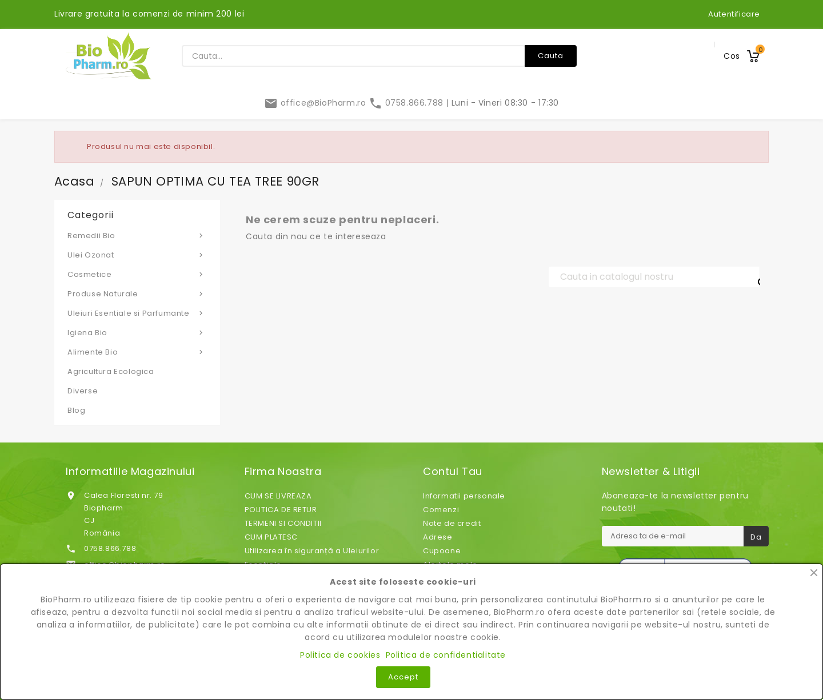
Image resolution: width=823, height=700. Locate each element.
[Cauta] (654, 277)
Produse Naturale (137, 293)
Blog (76, 410)
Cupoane (442, 550)
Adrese (438, 537)
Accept (403, 676)
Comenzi (441, 509)
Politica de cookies (340, 655)
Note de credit (452, 523)
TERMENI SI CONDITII (283, 523)
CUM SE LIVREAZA (278, 495)
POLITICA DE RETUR (281, 509)
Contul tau (452, 471)
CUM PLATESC (271, 537)
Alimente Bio (137, 351)
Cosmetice (137, 274)
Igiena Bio (137, 332)
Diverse (82, 390)
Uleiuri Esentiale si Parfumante (137, 313)
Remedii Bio (137, 235)
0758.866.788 (407, 102)
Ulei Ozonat (137, 254)
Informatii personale (464, 495)
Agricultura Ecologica (110, 371)
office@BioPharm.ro (316, 102)
